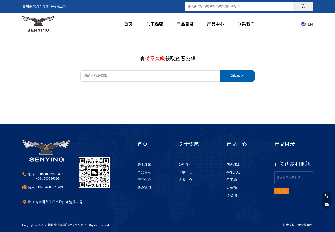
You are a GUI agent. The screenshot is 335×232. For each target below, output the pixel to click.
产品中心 (215, 24)
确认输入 (237, 76)
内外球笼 (233, 164)
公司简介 (185, 164)
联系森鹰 (154, 58)
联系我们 (246, 24)
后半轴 (231, 180)
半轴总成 (233, 172)
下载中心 (185, 172)
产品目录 (185, 24)
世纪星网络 (305, 225)
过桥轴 (231, 187)
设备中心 (185, 180)
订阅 (281, 191)
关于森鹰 (154, 24)
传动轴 (231, 195)
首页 (128, 24)
